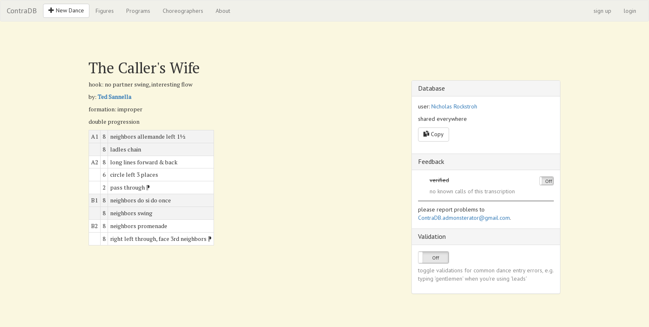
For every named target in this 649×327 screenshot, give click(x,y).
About (223, 10)
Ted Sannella (114, 97)
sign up (602, 10)
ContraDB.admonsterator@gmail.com (464, 217)
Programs (138, 10)
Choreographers (183, 10)
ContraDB (22, 10)
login (630, 10)
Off (548, 181)
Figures (105, 10)
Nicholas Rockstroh (454, 106)
